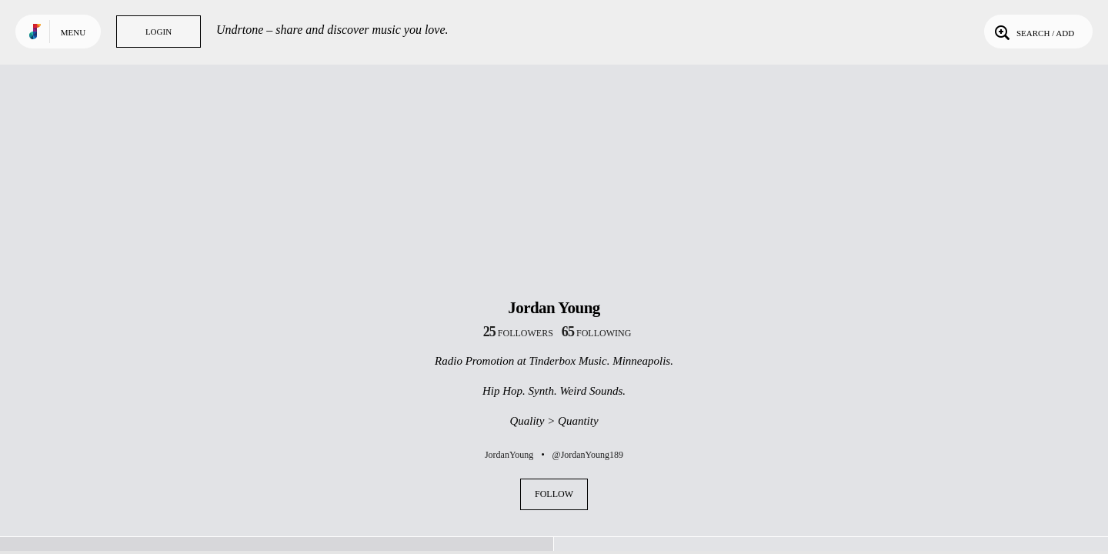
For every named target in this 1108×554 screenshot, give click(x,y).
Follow (554, 494)
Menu (73, 32)
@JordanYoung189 (588, 454)
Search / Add (1033, 31)
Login (158, 31)
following (597, 333)
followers (518, 333)
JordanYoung (509, 454)
